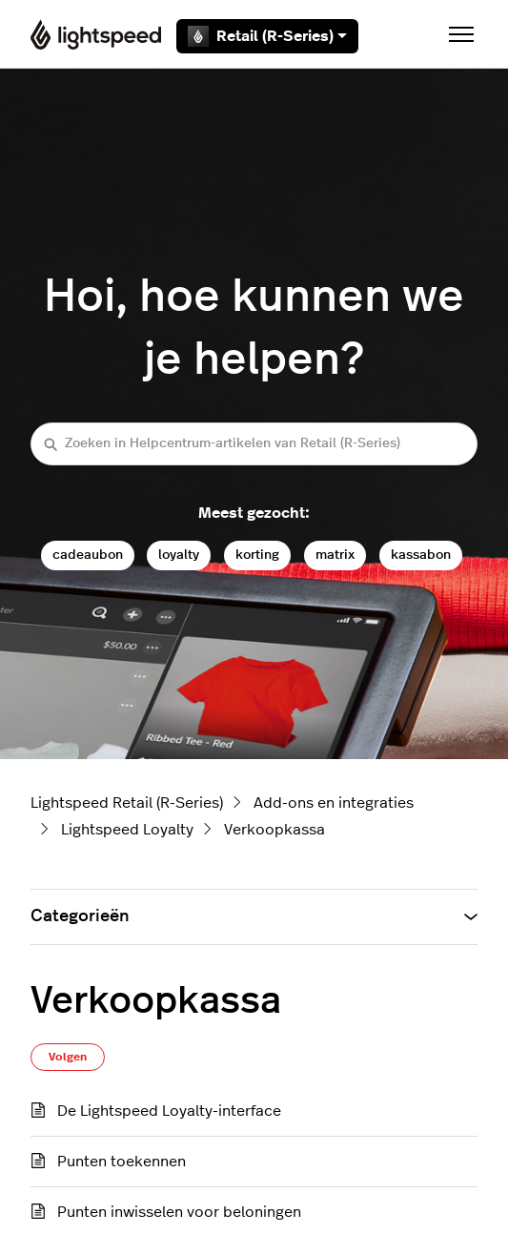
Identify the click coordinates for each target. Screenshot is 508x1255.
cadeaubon (87, 554)
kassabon (421, 554)
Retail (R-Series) (267, 36)
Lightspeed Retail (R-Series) (126, 803)
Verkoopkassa (274, 829)
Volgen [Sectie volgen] (68, 1056)
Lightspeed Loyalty (127, 829)
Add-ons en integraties (334, 803)
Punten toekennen (121, 1161)
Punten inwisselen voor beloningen (179, 1212)
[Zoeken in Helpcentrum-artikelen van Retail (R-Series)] (254, 443)
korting (257, 554)
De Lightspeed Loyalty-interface (169, 1111)
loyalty (178, 554)
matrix (335, 554)
